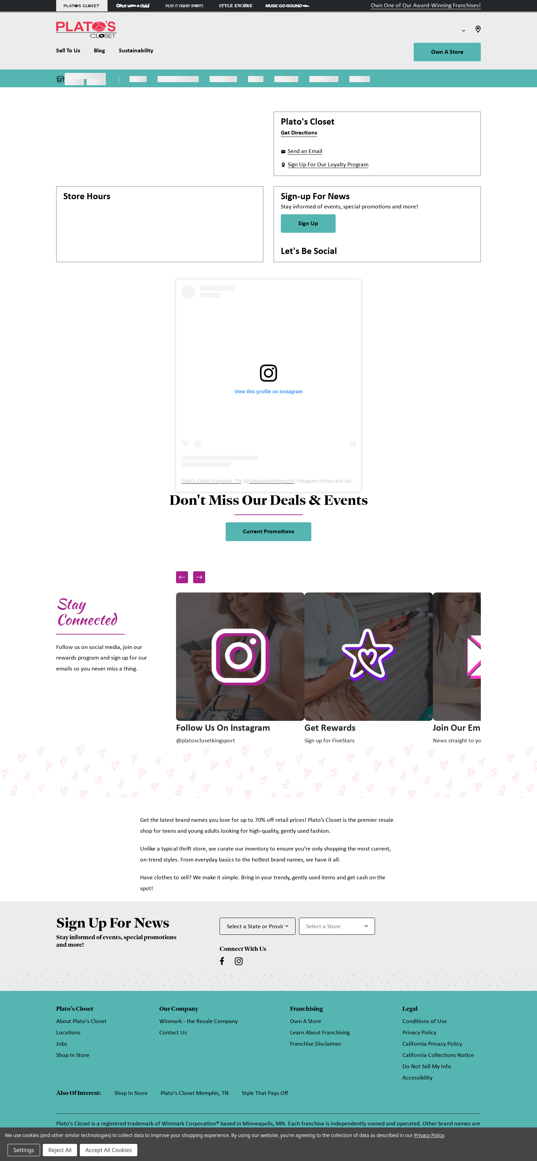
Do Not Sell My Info (426, 1066)
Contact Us (173, 1033)
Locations (68, 1033)
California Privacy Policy (432, 1044)
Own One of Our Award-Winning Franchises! (426, 5)
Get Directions (299, 133)
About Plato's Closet (81, 1021)
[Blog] (99, 52)
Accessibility (417, 1078)
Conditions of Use (424, 1021)
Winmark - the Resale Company (198, 1021)
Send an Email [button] (305, 151)
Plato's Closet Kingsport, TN (211, 481)
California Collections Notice (438, 1055)
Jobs (61, 1044)
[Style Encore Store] (236, 5)
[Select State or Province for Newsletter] (258, 926)
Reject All (60, 1150)
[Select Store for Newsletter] (337, 926)
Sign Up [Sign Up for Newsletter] (308, 223)
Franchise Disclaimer (315, 1044)
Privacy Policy (419, 1033)
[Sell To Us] (71, 52)
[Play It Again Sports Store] (184, 5)
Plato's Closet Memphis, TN (195, 1093)
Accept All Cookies (108, 1150)
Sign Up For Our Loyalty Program (328, 165)
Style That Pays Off (265, 1093)
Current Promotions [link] (268, 531)
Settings (23, 1150)
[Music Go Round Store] (287, 5)
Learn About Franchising (320, 1033)
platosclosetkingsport (271, 481)
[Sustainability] (136, 52)
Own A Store (447, 52)
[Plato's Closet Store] (82, 5)
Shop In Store (72, 1055)
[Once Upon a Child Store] (133, 5)
